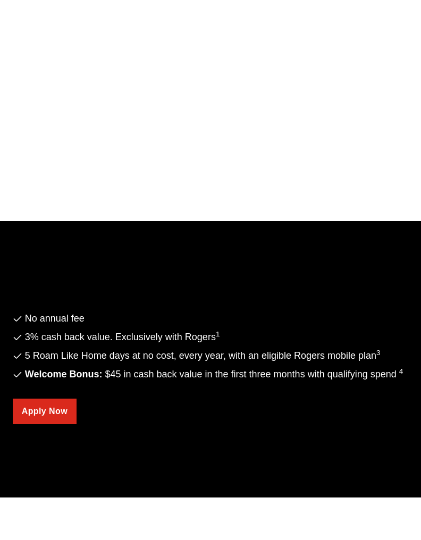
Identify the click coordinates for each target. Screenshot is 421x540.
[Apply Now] (45, 411)
